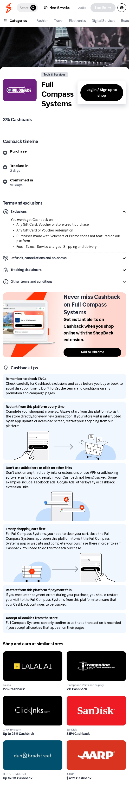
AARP (71, 743)
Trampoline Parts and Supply (91, 654)
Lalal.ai (9, 654)
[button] (64, 212)
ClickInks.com (15, 698)
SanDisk (73, 698)
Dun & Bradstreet (18, 743)
